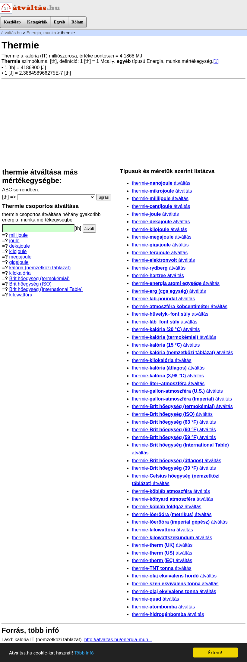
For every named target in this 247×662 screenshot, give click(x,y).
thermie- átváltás (161, 183)
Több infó (84, 653)
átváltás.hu (11, 32)
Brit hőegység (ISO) (30, 283)
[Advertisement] (123, 123)
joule (14, 240)
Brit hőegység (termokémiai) (39, 278)
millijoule (18, 235)
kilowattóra (20, 294)
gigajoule (19, 262)
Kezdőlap (12, 22)
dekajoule (19, 246)
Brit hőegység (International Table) (46, 289)
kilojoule (18, 251)
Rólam (77, 22)
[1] (216, 61)
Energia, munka (41, 32)
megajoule (20, 256)
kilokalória (20, 273)
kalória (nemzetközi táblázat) (40, 267)
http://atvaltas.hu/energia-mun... (118, 639)
